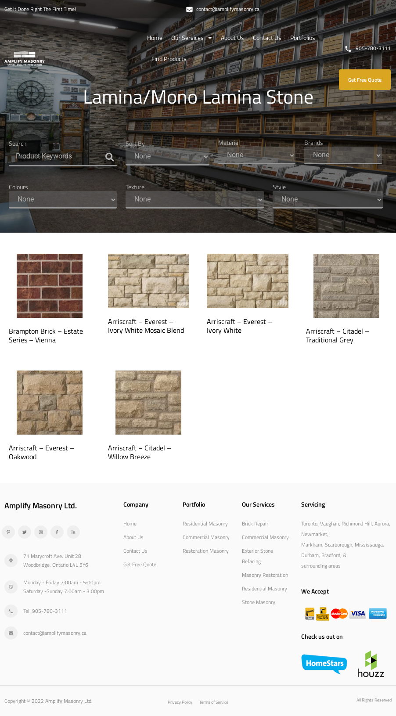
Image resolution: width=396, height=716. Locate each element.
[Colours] (63, 200)
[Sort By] (167, 157)
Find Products (169, 58)
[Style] (327, 200)
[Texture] (195, 200)
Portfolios (302, 37)
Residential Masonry (205, 523)
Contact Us (267, 37)
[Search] (63, 157)
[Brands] (343, 155)
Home (154, 37)
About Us (232, 37)
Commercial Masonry (206, 537)
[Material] (257, 155)
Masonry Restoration (265, 575)
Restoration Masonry (206, 551)
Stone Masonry (258, 602)
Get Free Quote (139, 564)
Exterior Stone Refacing (257, 556)
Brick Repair (255, 523)
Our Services (191, 37)
